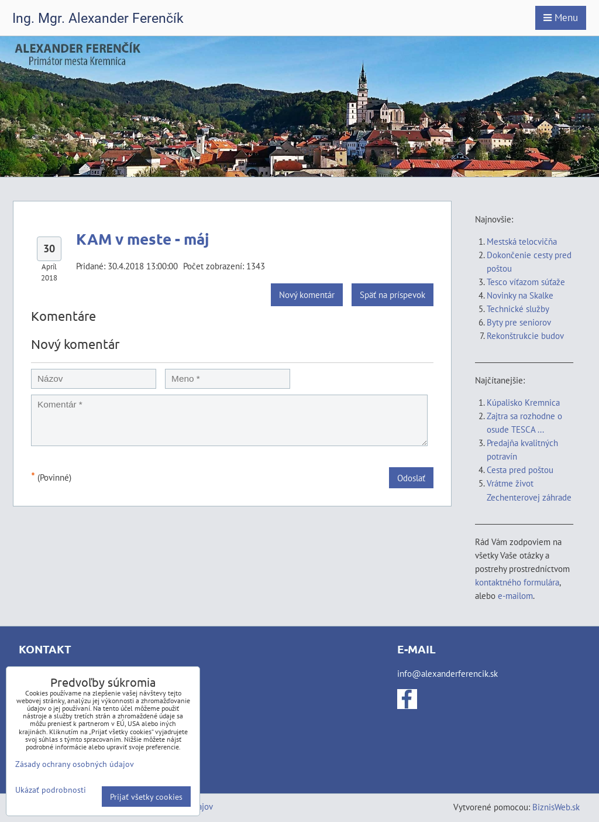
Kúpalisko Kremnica (523, 402)
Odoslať (411, 478)
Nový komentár (307, 294)
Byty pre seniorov (519, 322)
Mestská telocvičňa (522, 241)
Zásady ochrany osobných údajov (74, 763)
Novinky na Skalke (520, 295)
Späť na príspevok (392, 294)
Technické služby (519, 308)
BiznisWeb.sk (556, 807)
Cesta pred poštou (520, 469)
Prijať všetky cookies (146, 796)
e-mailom (515, 595)
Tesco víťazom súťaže (526, 281)
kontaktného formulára (517, 582)
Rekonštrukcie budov (525, 335)
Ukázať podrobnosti (50, 789)
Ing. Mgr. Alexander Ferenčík (98, 18)
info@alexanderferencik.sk (447, 673)
